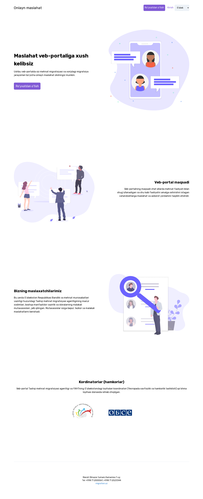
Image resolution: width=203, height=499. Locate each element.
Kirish (170, 7)
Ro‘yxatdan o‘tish (154, 7)
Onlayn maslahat (28, 8)
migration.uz (102, 483)
